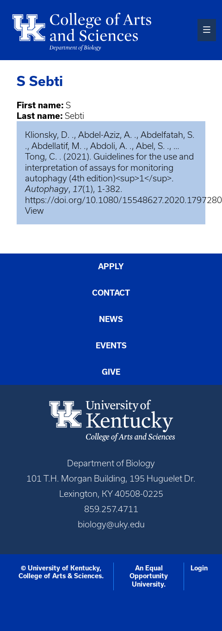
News (111, 319)
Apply (111, 266)
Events (111, 345)
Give (111, 371)
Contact (111, 292)
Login (199, 568)
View (34, 211)
